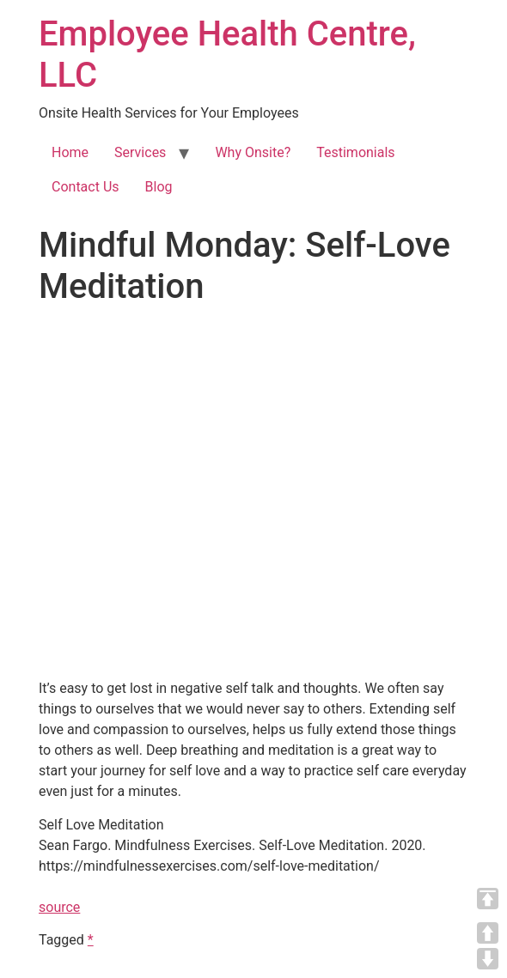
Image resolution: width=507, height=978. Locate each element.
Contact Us (85, 187)
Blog (159, 187)
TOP (487, 898)
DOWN (487, 958)
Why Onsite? (252, 152)
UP (487, 933)
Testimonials (355, 152)
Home (70, 152)
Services (140, 152)
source (59, 907)
